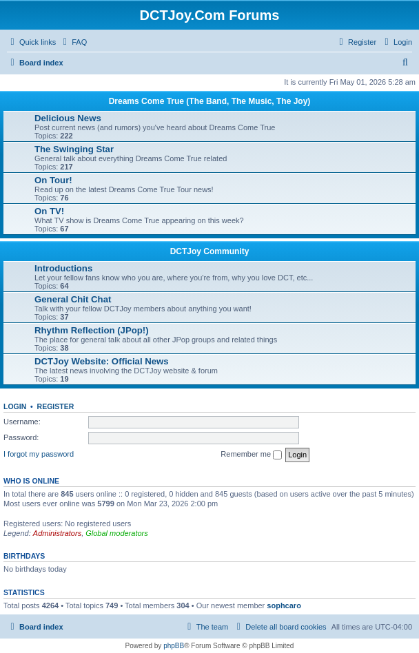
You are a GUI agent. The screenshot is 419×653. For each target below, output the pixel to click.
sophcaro (284, 605)
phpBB (173, 646)
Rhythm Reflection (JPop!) (91, 330)
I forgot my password (38, 454)
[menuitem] (73, 42)
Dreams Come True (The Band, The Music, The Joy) (210, 101)
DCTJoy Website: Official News (101, 361)
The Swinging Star (74, 149)
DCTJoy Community (209, 251)
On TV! (49, 211)
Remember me (251, 454)
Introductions (63, 268)
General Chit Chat (72, 299)
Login (14, 406)
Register (55, 406)
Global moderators (116, 533)
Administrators (57, 533)
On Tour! (53, 180)
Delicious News (67, 118)
